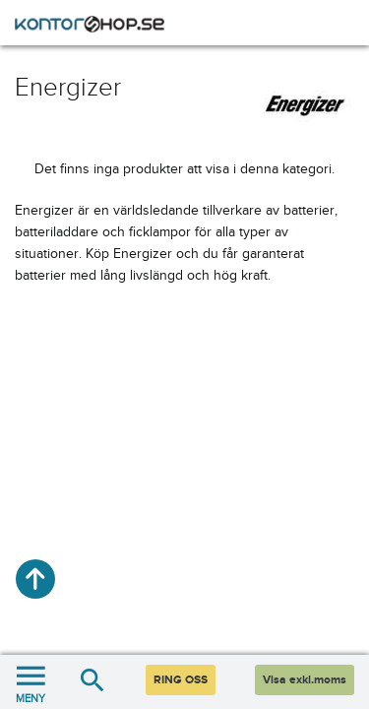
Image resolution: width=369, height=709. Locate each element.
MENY (30, 682)
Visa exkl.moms (304, 680)
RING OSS (181, 680)
